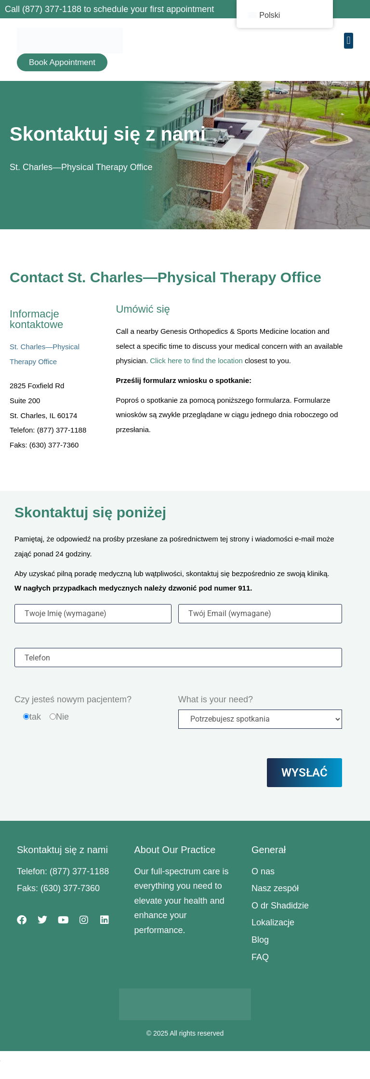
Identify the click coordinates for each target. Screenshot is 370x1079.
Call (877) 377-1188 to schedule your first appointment (109, 9)
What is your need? (215, 699)
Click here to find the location (196, 360)
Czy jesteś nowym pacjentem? (73, 699)
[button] (348, 41)
